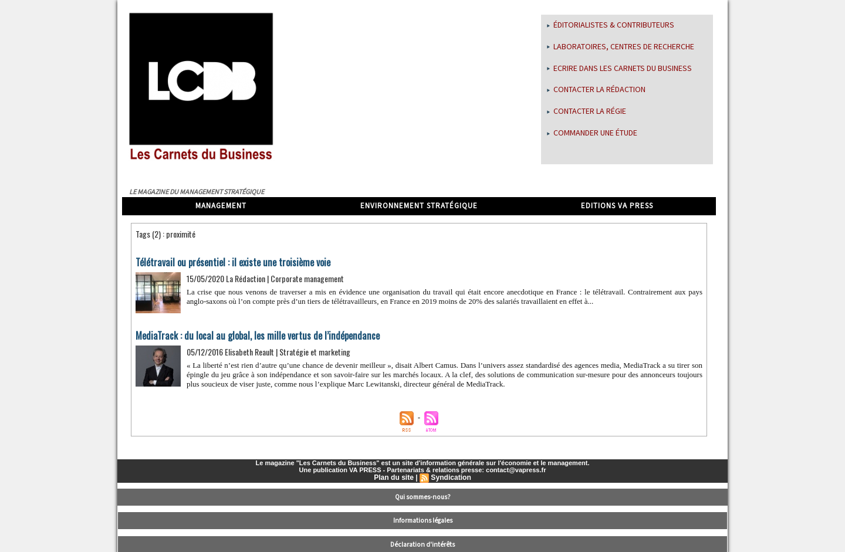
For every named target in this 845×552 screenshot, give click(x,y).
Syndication (451, 477)
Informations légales (423, 520)
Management (220, 206)
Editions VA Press (617, 206)
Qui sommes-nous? (422, 497)
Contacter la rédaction (596, 89)
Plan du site (394, 477)
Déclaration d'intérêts (422, 543)
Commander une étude (592, 133)
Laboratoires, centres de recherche (620, 47)
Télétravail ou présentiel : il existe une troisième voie (231, 262)
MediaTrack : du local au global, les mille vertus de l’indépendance (254, 336)
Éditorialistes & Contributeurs (610, 25)
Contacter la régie (586, 111)
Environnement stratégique (419, 206)
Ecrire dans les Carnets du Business (619, 68)
